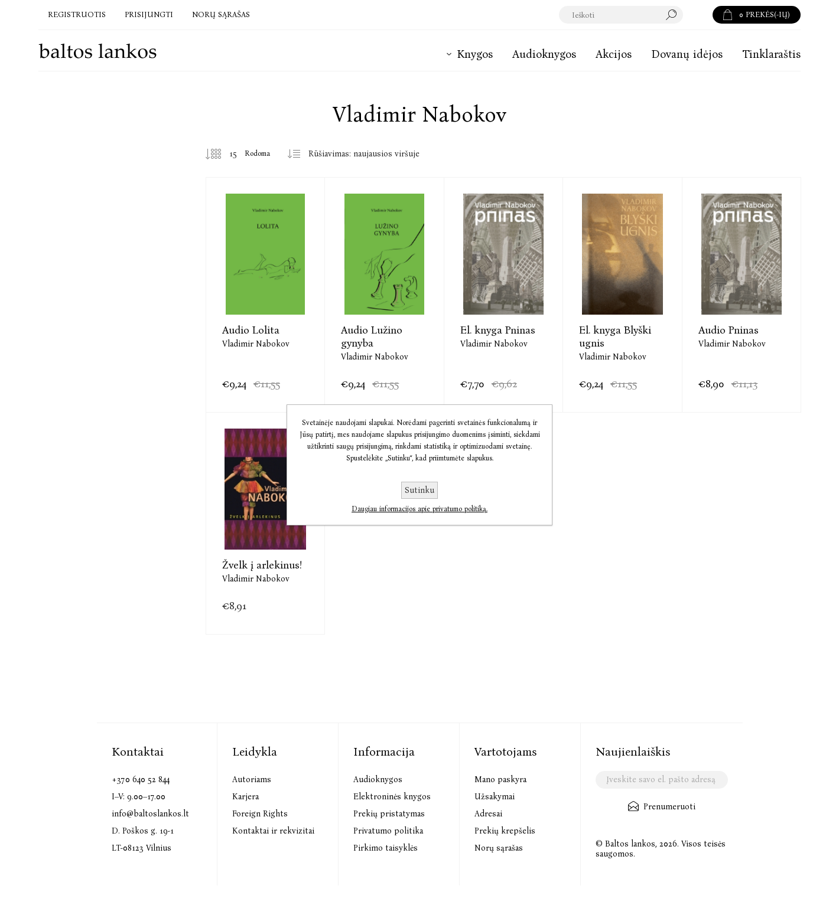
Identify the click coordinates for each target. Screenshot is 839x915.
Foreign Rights (260, 814)
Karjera (245, 797)
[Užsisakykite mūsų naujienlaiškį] (661, 780)
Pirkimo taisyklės (385, 848)
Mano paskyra (500, 780)
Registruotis (77, 14)
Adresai (488, 814)
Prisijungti (149, 14)
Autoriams (251, 780)
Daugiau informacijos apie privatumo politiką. (419, 509)
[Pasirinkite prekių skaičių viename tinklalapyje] (224, 154)
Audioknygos (377, 780)
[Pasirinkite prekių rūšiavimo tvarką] (368, 154)
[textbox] (621, 15)
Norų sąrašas (498, 848)
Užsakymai (494, 797)
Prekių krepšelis (504, 831)
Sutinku (419, 490)
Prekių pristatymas (389, 814)
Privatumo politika (388, 831)
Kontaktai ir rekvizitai (273, 831)
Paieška (698, 15)
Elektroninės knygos (392, 797)
